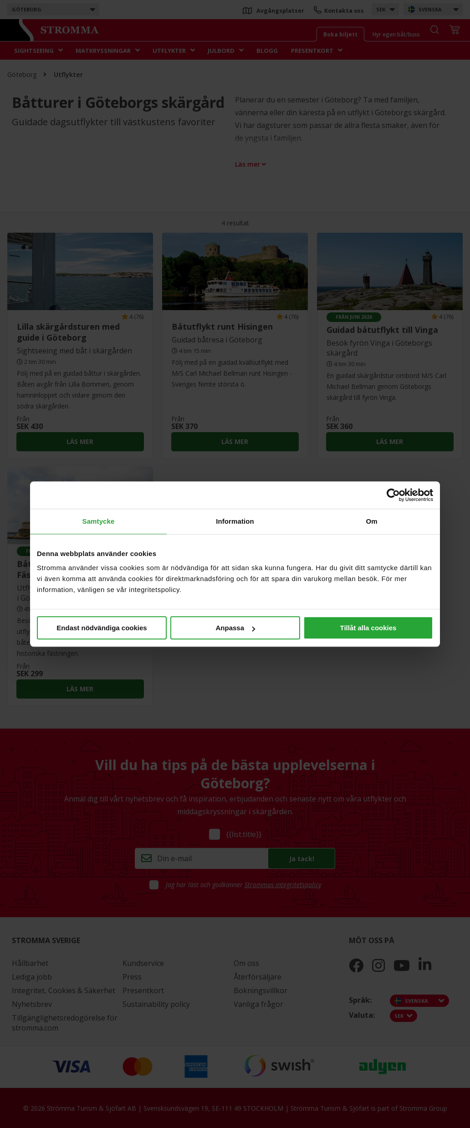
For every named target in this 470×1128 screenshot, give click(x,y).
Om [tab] (371, 521)
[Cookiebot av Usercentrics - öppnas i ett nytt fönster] (393, 495)
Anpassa (235, 628)
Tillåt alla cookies (368, 628)
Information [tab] (235, 521)
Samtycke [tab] (98, 521)
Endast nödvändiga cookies (101, 628)
